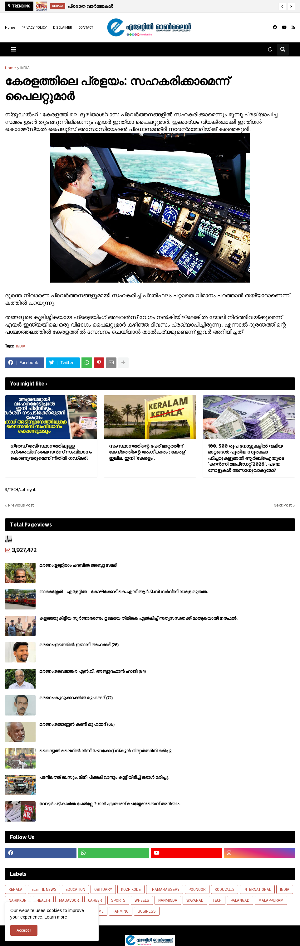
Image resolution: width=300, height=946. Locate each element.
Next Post (283, 505)
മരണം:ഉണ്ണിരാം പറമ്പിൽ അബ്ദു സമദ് (78, 565)
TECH (217, 900)
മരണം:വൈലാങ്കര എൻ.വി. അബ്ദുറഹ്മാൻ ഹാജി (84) (92, 671)
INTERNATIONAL (257, 889)
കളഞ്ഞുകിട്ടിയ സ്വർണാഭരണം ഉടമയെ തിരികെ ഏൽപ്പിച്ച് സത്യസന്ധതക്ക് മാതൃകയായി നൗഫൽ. (138, 618)
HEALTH (43, 900)
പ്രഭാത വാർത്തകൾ (90, 6)
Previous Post (21, 505)
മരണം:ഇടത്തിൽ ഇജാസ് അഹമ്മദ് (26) (79, 645)
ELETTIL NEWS (44, 889)
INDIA (25, 68)
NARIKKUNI (18, 900)
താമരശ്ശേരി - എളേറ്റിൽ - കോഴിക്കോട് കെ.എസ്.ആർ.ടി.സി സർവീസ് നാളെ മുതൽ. (123, 592)
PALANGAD (240, 900)
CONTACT (85, 27)
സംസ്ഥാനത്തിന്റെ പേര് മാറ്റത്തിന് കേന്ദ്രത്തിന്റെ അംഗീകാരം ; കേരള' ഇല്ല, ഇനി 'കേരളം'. (147, 452)
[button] (282, 6)
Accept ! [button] (24, 930)
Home (10, 27)
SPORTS (118, 900)
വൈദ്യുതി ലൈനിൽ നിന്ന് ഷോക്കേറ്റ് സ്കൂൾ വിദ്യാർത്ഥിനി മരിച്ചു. (105, 751)
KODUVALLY (224, 889)
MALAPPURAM (270, 900)
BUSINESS (147, 911)
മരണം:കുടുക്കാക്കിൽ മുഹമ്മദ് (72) (76, 698)
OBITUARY (103, 889)
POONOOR (197, 889)
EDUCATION (75, 889)
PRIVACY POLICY (34, 27)
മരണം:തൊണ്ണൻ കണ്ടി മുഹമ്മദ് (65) (77, 724)
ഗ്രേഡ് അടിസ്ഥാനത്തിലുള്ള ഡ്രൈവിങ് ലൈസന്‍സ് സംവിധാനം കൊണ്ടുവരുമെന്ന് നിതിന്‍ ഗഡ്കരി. (50, 452)
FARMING (121, 911)
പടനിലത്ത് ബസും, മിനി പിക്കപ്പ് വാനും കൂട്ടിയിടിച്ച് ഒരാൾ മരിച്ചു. (104, 777)
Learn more (56, 916)
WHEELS (142, 900)
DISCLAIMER (62, 27)
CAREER (95, 900)
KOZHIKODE (131, 889)
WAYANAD (195, 900)
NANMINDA (167, 900)
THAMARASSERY (165, 889)
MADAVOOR (69, 900)
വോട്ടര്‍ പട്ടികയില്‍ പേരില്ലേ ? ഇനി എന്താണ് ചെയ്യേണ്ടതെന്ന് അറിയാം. (109, 804)
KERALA (15, 889)
